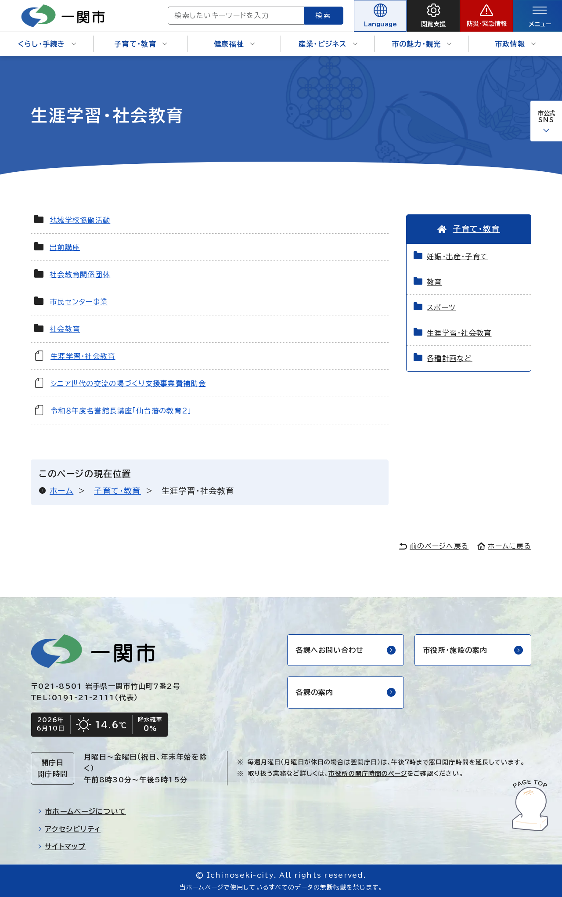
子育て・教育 (140, 43)
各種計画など (449, 358)
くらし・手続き (47, 43)
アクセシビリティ (69, 828)
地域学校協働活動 (80, 220)
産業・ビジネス (328, 43)
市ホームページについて (82, 811)
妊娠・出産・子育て (457, 256)
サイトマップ (62, 846)
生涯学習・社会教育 (82, 356)
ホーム (61, 491)
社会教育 (65, 329)
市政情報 (515, 43)
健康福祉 (234, 43)
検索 (324, 15)
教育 (434, 282)
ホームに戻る (504, 546)
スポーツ (441, 307)
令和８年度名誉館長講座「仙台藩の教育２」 (121, 410)
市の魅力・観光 (422, 43)
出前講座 (65, 247)
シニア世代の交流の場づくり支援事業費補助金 (128, 383)
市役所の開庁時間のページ (367, 773)
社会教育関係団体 (80, 274)
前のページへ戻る (433, 546)
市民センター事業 (79, 301)
